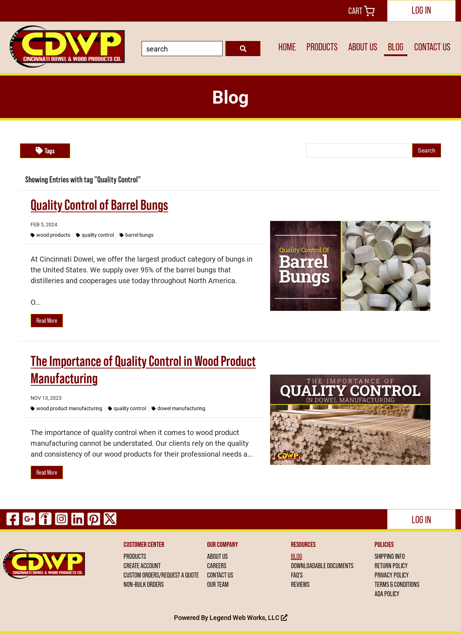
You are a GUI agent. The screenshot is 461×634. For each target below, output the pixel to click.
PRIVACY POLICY (392, 575)
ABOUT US (362, 47)
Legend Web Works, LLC (248, 617)
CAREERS (216, 566)
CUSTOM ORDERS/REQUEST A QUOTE (161, 575)
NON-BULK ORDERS (144, 584)
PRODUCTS (321, 47)
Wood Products (50, 234)
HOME (287, 47)
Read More (46, 320)
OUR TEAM (218, 584)
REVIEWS (300, 584)
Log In (421, 10)
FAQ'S (297, 575)
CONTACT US (432, 47)
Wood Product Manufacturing (66, 408)
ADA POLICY (387, 594)
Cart (361, 10)
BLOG (395, 47)
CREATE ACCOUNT (142, 566)
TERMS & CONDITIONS (397, 584)
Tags (45, 151)
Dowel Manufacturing (178, 408)
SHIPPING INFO (390, 556)
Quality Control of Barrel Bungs (99, 204)
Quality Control (95, 234)
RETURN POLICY (391, 566)
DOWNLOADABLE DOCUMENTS (322, 566)
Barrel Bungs (136, 234)
